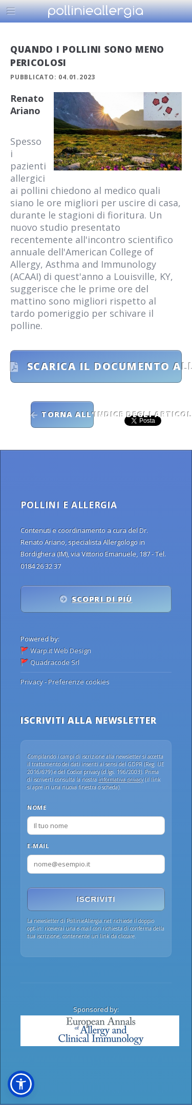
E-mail (38, 846)
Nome (36, 807)
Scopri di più (102, 599)
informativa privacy (120, 779)
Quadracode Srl (54, 662)
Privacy (31, 681)
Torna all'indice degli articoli (67, 414)
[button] (21, 1084)
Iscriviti (96, 899)
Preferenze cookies (79, 681)
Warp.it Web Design (60, 650)
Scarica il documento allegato (103, 366)
